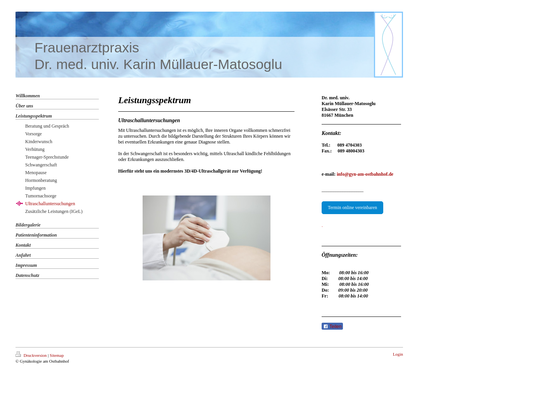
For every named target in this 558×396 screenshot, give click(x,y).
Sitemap (57, 355)
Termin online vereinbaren (352, 207)
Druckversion (32, 355)
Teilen (332, 326)
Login (398, 354)
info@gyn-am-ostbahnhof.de (365, 174)
